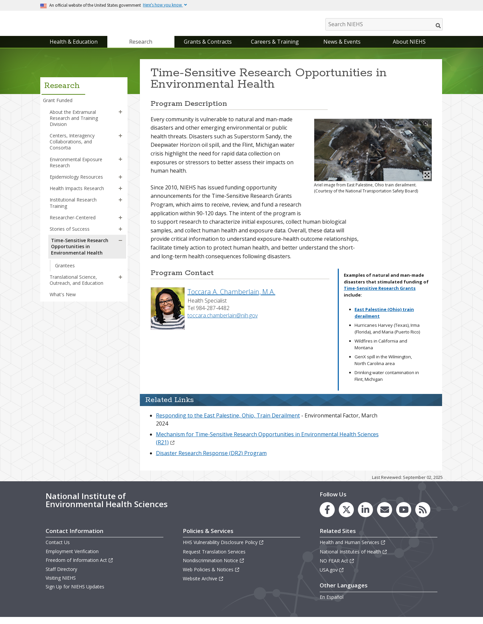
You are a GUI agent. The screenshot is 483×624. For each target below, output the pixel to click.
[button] (120, 119)
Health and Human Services (353, 549)
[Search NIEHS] (384, 24)
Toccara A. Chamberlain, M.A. (231, 298)
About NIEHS (409, 48)
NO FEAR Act (337, 567)
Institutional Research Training (73, 210)
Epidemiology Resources (76, 183)
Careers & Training (275, 48)
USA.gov (332, 576)
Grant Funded (57, 107)
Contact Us (58, 549)
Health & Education (74, 48)
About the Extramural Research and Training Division (74, 125)
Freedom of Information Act (79, 567)
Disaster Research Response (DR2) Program (211, 459)
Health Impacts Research (77, 195)
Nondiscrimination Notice (214, 567)
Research (140, 48)
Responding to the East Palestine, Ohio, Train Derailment (228, 422)
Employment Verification (72, 558)
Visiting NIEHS (61, 584)
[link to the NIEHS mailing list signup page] (384, 516)
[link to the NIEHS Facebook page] (327, 516)
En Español (331, 603)
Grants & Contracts (208, 48)
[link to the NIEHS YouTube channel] (403, 516)
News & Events (342, 48)
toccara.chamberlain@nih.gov (222, 322)
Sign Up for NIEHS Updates (75, 593)
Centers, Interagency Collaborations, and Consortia (72, 148)
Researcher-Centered (73, 224)
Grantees (65, 272)
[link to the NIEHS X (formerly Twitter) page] (346, 516)
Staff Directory (61, 576)
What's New (63, 301)
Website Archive (203, 585)
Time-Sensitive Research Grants (380, 295)
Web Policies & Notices (211, 576)
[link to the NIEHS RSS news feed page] (422, 516)
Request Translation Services (214, 558)
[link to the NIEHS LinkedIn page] (365, 516)
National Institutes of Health (353, 558)
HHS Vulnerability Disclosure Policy (223, 549)
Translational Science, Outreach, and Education (76, 286)
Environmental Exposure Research (76, 169)
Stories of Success (70, 235)
